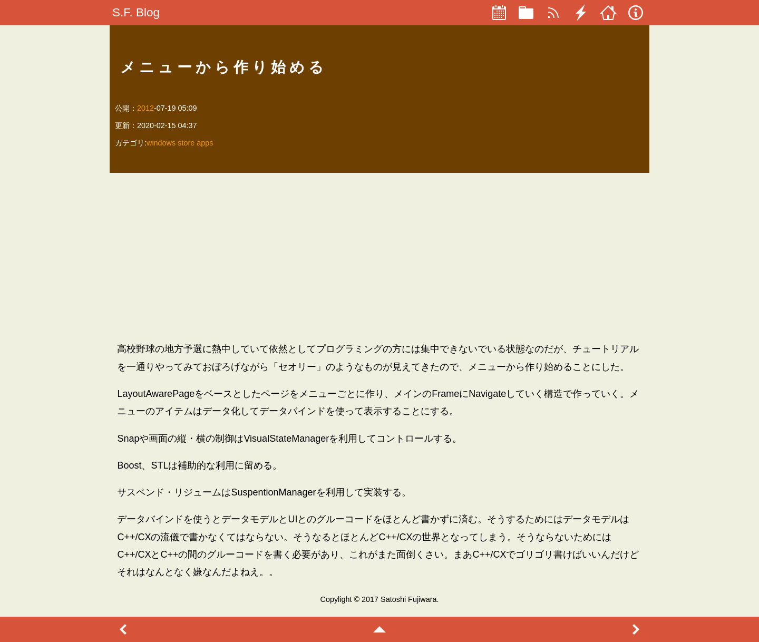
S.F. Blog (136, 12)
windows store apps (180, 143)
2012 (145, 108)
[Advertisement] (379, 257)
